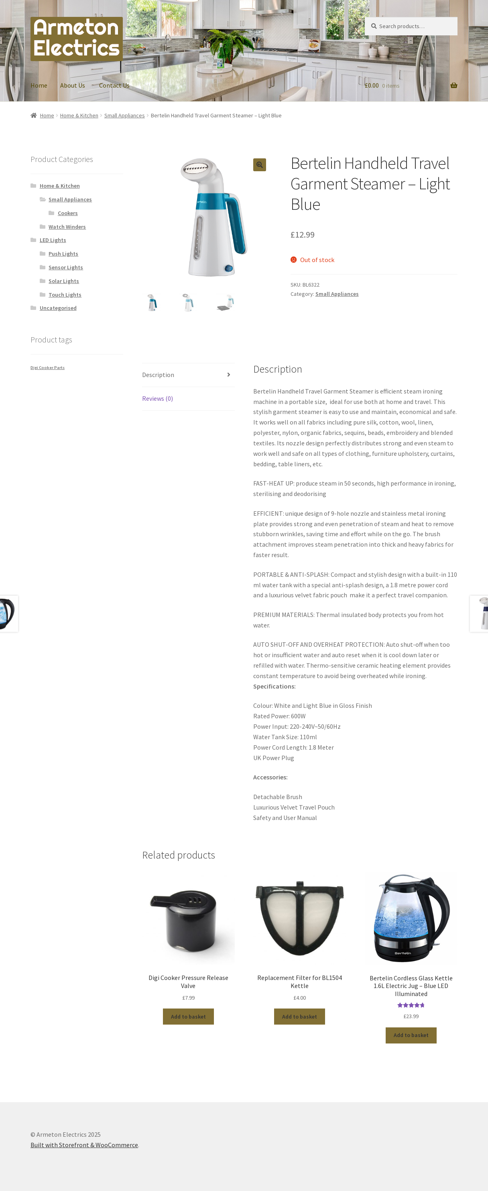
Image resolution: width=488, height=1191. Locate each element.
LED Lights (53, 240)
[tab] (188, 375)
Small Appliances (124, 115)
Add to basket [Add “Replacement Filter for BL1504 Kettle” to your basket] (299, 1016)
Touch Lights (65, 294)
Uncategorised (58, 308)
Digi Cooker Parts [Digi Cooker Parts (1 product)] (48, 367)
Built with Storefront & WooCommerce (84, 1145)
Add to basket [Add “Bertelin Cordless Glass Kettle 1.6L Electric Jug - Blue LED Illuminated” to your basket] (411, 1035)
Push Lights (63, 253)
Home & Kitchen (79, 115)
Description (158, 375)
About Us (72, 85)
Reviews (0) (157, 398)
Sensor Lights (66, 267)
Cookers (68, 213)
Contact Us (114, 85)
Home (39, 85)
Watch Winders (67, 226)
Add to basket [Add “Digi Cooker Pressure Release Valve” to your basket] (188, 1016)
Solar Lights (64, 281)
